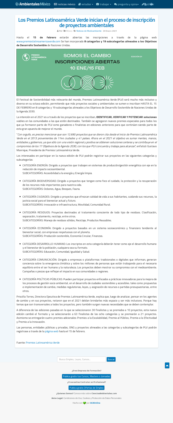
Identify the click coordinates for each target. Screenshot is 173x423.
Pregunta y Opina (126, 4)
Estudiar (85, 4)
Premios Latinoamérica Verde (43, 342)
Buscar (111, 359)
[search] (81, 359)
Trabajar (103, 4)
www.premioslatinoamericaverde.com (38, 41)
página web (51, 331)
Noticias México (64, 4)
